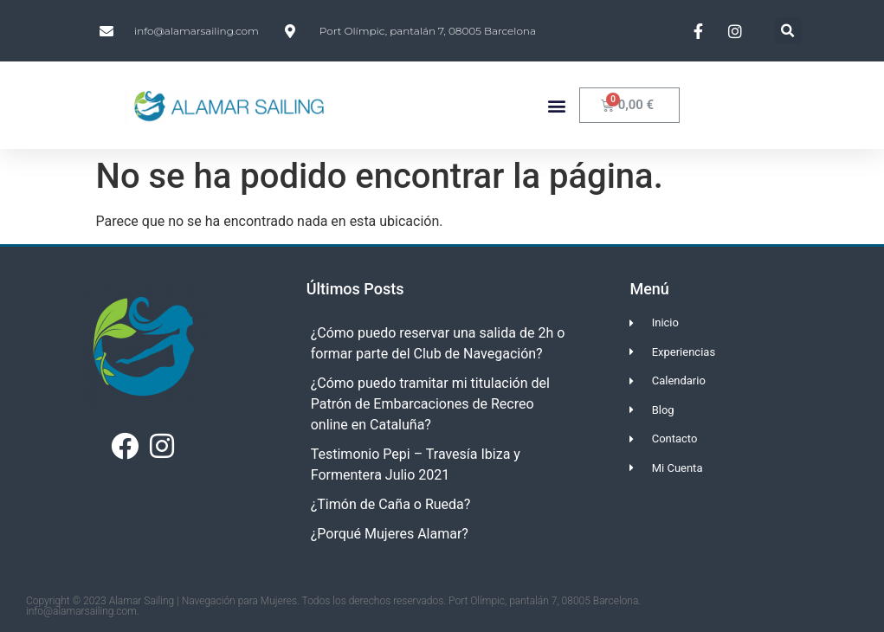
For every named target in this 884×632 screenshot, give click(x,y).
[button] (788, 30)
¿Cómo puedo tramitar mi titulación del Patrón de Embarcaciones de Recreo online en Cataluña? (430, 404)
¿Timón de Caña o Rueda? (391, 504)
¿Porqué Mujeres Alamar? (389, 534)
